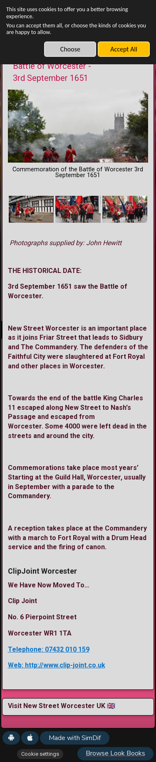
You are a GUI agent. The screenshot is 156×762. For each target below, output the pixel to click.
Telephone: (26, 649)
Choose (70, 49)
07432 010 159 (67, 649)
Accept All (123, 49)
